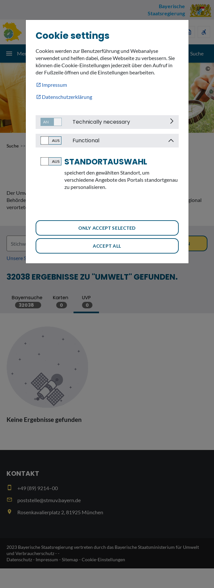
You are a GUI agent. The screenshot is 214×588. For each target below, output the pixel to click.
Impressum (54, 85)
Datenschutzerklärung (67, 97)
